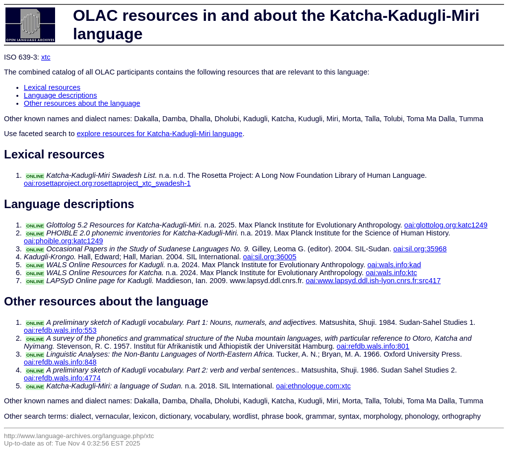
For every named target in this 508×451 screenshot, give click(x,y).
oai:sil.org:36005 (270, 257)
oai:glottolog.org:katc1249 (446, 225)
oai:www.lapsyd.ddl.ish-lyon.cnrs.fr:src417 (373, 281)
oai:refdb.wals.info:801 (373, 346)
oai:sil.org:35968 (420, 249)
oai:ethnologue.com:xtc (313, 386)
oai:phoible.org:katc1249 (63, 241)
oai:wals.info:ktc (391, 273)
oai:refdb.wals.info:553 (60, 330)
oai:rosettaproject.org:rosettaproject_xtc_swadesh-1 (107, 183)
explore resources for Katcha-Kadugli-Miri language (160, 134)
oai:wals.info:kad (394, 265)
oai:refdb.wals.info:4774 (62, 378)
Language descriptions (60, 95)
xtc (46, 57)
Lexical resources (52, 87)
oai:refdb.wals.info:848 (60, 362)
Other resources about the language (82, 103)
